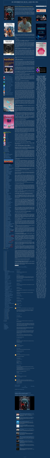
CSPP (38, 157)
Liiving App (43, 270)
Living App (45, 119)
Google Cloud (40, 157)
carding (44, 198)
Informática (38, 267)
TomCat (39, 248)
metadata (45, 113)
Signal (41, 232)
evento (37, 168)
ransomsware (43, 223)
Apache (43, 105)
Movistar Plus (38, 133)
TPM (38, 282)
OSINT (7, 192)
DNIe (43, 160)
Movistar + (42, 109)
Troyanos (41, 121)
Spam (40, 93)
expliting (39, 289)
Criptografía (43, 94)
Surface (43, 247)
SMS (39, 110)
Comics (41, 84)
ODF (42, 134)
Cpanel (40, 225)
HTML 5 (39, 210)
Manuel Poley (18, 365)
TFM (41, 233)
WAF (41, 179)
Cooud (42, 260)
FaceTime (41, 209)
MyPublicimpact (6, 326)
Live (45, 219)
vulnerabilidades (44, 152)
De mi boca (38, 261)
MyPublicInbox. (37, 274)
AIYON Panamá (6, 143)
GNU (39, 185)
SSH (36, 154)
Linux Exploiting (7, 227)
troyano (43, 144)
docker (40, 122)
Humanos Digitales (42, 166)
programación (44, 102)
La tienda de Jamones (7, 301)
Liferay (41, 270)
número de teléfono (39, 223)
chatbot (43, 130)
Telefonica (43, 197)
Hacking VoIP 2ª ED (8, 232)
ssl (45, 127)
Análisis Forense (8, 208)
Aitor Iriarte (18, 315)
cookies (41, 188)
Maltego (37, 220)
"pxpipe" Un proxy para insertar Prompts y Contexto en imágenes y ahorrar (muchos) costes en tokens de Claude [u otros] (27, 436)
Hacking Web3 (7, 176)
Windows (38, 84)
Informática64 (38, 152)
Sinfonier (42, 143)
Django (45, 226)
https (42, 122)
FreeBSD (39, 263)
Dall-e (44, 239)
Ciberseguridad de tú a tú (9, 180)
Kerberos (44, 210)
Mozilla (37, 204)
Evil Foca (37, 130)
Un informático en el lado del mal (25, 2)
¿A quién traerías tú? (7, 306)
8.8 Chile (6, 134)
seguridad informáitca (43, 207)
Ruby (45, 153)
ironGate (43, 292)
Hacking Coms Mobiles (8, 240)
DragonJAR (6, 133)
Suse (36, 233)
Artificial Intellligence (44, 257)
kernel (45, 162)
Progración (40, 277)
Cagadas (45, 216)
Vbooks (40, 179)
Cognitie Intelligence (43, 217)
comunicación (42, 235)
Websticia (43, 170)
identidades (39, 292)
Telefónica (44, 79)
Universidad (38, 87)
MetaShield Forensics (41, 220)
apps (41, 128)
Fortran (37, 263)
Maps (45, 210)
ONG (45, 166)
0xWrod (41, 255)
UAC (36, 124)
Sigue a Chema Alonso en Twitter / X (9, 85)
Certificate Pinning (42, 184)
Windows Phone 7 (40, 285)
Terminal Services (39, 128)
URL (40, 283)
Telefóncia (40, 282)
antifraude (42, 214)
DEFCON (44, 165)
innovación (41, 96)
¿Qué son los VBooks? (6, 153)
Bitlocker (45, 200)
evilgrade (43, 236)
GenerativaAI (38, 264)
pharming (37, 254)
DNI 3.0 (45, 260)
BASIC (37, 194)
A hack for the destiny (8, 210)
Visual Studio (40, 176)
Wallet (39, 198)
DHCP (45, 225)
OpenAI (37, 116)
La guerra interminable (7, 298)
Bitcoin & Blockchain (8, 213)
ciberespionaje (43, 106)
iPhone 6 (45, 236)
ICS (42, 185)
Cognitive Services (43, 95)
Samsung (41, 191)
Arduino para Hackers (8, 201)
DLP (44, 184)
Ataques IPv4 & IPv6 (8, 157)
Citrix (40, 119)
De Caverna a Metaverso (9, 179)
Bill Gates (41, 194)
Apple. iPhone (41, 257)
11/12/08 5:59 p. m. (19, 346)
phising (39, 254)
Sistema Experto (39, 280)
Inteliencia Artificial (44, 267)
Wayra (38, 117)
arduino (38, 151)
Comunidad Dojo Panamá (8, 142)
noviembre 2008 (7, 308)
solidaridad (41, 254)
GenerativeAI (38, 92)
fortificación (41, 110)
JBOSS (37, 228)
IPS (40, 241)
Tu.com (43, 146)
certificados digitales (39, 162)
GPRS (41, 111)
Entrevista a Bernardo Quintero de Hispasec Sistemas (24, 6)
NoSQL (42, 204)
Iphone (38, 83)
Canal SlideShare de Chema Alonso (9, 92)
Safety (44, 279)
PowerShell (38, 96)
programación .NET (39, 144)
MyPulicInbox (43, 274)
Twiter (43, 282)
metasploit (38, 94)
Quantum (40, 127)
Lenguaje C (44, 219)
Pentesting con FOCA (8, 226)
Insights (39, 267)
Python (43, 91)
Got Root (7, 216)
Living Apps (40, 108)
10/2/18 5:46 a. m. (19, 383)
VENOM (45, 283)
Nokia (39, 244)
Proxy (42, 127)
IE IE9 (45, 103)
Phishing (43, 98)
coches (37, 173)
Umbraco (42, 283)
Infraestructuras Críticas (8, 215)
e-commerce (41, 154)
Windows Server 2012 (8, 235)
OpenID (36, 276)
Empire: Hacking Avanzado (9, 198)
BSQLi (39, 165)
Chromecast (41, 239)
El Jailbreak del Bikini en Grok (23, 432)
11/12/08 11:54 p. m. (19, 373)
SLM (45, 175)
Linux (45, 83)
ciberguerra (38, 118)
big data (44, 93)
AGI (42, 255)
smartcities (40, 189)
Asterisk (43, 238)
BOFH (39, 194)
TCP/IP (45, 182)
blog (40, 106)
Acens (37, 216)
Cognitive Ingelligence (38, 195)
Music (45, 185)
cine (44, 134)
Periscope (38, 277)
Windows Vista (41, 99)
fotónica (41, 222)
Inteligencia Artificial (39, 78)
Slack (45, 232)
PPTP (37, 191)
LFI (45, 181)
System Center (39, 233)
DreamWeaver (44, 261)
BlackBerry (44, 194)
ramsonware (45, 295)
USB (38, 154)
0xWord (5, 324)
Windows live (42, 198)
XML (43, 213)
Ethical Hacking (8, 156)
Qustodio (43, 245)
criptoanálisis (42, 162)
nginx (36, 223)
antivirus (45, 150)
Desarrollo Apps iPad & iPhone (9, 237)
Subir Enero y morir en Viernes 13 (8, 297)
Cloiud (36, 260)
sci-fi (45, 159)
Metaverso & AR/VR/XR (8, 174)
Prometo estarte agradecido (8, 300)
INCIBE (39, 241)
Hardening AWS (8, 177)
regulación (40, 207)
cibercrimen (37, 98)
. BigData (37, 255)
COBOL (37, 239)
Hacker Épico (7, 234)
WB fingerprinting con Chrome (8, 293)
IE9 (39, 169)
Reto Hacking (44, 87)
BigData (44, 96)
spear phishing (39, 163)
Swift (44, 247)
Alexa (44, 140)
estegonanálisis (38, 222)
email (43, 188)
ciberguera (40, 235)
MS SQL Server (41, 135)
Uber (43, 233)
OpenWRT (42, 276)
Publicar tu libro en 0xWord (7, 131)
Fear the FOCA (6, 147)
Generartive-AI (44, 263)
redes (45, 91)
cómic (39, 138)
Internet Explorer (39, 97)
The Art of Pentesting (8, 173)
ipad (37, 103)
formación (38, 80)
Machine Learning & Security (9, 202)
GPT (37, 110)
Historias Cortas (8, 175)
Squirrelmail (41, 247)
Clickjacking (38, 181)
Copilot (40, 201)
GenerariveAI (42, 263)
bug (45, 92)
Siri (43, 143)
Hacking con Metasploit (8, 207)
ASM (37, 184)
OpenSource (42, 150)
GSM (44, 144)
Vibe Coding (38, 192)
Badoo (41, 258)
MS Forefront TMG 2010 (8, 245)
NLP (38, 244)
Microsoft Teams (38, 203)
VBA (43, 283)
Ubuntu (43, 115)
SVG (41, 279)
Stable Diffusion (44, 191)
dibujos (45, 130)
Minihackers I (7, 167)
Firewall (45, 131)
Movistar (41, 98)
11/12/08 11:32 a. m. (19, 281)
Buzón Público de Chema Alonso (8, 78)
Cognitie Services (39, 260)
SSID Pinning (37, 279)
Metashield (42, 149)
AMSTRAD (44, 156)
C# (43, 216)
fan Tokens (42, 124)
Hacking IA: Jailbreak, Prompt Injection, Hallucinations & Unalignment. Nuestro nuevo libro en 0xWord (23, 393)
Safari (36, 179)
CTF (39, 201)
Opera (44, 169)
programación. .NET (38, 295)
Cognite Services (39, 217)
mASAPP (39, 206)
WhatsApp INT (7, 178)
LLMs (41, 87)
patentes (37, 189)
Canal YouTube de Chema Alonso (8, 93)
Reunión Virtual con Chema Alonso (9, 77)
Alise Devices (39, 238)
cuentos (37, 159)
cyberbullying (44, 179)
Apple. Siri (38, 257)
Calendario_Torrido (41, 141)
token (38, 125)
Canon (38, 239)
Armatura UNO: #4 (8, 195)
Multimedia (38, 172)
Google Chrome (39, 109)
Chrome (38, 121)
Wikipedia (42, 213)
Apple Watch (39, 216)
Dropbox (37, 185)
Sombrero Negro (8, 183)
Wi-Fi (43, 192)
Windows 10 (44, 108)
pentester (40, 137)
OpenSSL (40, 178)
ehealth (41, 173)
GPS (39, 112)
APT (40, 125)
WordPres (40, 286)
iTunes (37, 292)
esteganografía (38, 131)
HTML (37, 143)
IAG (40, 210)
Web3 (42, 93)
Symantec (37, 248)
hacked (41, 118)
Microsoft (38, 91)
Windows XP (43, 117)
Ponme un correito (7, 305)
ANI (45, 255)
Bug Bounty (7, 189)
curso (37, 138)
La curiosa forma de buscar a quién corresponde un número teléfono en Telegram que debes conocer (26, 421)
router (45, 223)
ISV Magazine (43, 241)
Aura (44, 90)
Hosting (37, 219)
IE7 (44, 181)
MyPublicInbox (6, 325)
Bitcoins (37, 105)
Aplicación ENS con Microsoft (9, 239)
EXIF (45, 239)
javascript (40, 117)
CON (42, 103)
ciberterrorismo (44, 176)
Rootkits (40, 182)
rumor (42, 296)
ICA (45, 190)
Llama (39, 130)
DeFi (45, 165)
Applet (41, 216)
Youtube (38, 102)
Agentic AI (37, 165)
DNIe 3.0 (39, 209)
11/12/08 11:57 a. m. (19, 285)
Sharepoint (38, 176)
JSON (40, 219)
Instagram (41, 134)
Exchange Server (38, 146)
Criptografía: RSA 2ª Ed (8, 230)
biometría (39, 124)
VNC (45, 248)
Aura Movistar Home (38, 258)
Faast (42, 119)
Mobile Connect (43, 171)
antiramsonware (44, 286)
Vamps (37, 213)
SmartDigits (45, 280)
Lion (43, 185)
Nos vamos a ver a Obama (8, 302)
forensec (45, 289)
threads (43, 254)
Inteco (41, 267)
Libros (42, 79)
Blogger (44, 154)
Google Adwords (44, 264)
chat (44, 143)
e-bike (36, 236)
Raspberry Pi (7, 191)
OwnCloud (44, 276)
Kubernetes (7, 182)
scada (41, 156)
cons (45, 109)
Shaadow (37, 232)
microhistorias (38, 119)
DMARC (37, 209)
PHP (37, 113)
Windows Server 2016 (8, 214)
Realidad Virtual (40, 175)
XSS (39, 103)
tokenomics (40, 105)
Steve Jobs (41, 170)
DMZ (40, 181)
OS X (42, 169)
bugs (45, 98)
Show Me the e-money (8, 193)
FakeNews (42, 131)
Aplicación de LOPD (8, 246)
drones (40, 156)
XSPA (45, 192)
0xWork (39, 255)
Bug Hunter (7, 164)
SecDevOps (38, 170)
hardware (42, 100)
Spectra (45, 86)
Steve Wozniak (42, 182)
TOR (41, 130)
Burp (45, 238)
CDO (42, 137)
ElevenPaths (41, 80)
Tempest (45, 172)
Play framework (38, 245)
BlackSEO (37, 141)
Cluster (7, 220)
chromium (37, 235)
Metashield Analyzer (43, 229)
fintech (41, 289)
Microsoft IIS (44, 220)
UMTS (37, 198)
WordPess (37, 286)
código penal (39, 251)
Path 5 (43, 153)
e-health (39, 173)
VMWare (45, 233)
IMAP (37, 241)
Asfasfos (18, 344)
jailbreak (42, 112)
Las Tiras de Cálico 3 (8, 172)
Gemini (44, 110)
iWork (37, 206)
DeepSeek (45, 137)
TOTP (44, 135)
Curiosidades (43, 76)
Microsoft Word (42, 203)
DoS (41, 181)
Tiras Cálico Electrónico (9, 199)
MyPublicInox (40, 274)
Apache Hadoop (41, 200)
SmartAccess (42, 280)
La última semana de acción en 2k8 (9, 294)
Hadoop (43, 190)
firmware (43, 289)
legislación (37, 137)
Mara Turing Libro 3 (8, 186)
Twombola (37, 283)
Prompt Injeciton (43, 277)
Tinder (45, 197)
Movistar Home (43, 97)
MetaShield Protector (39, 132)
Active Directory (41, 140)
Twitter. (45, 282)
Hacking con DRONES (8, 211)
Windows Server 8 (44, 285)
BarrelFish (43, 258)
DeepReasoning (38, 190)
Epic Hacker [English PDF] (9, 224)
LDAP (37, 125)
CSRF (45, 163)
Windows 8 (40, 116)
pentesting (38, 77)
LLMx (37, 270)
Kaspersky (40, 228)
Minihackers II (7, 166)
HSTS (41, 190)
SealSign (42, 172)
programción (42, 295)
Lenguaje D (39, 270)
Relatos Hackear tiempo (8, 185)
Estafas (40, 91)
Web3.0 (39, 213)
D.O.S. (41, 165)
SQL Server (39, 114)
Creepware (43, 225)
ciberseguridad (44, 78)
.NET (43, 111)
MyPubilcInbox (40, 204)
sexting (37, 163)
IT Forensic (6, 138)
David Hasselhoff (40, 168)
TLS (40, 197)
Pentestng (45, 244)
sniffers (41, 152)
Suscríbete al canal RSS (7, 91)
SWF (42, 279)
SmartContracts (44, 114)
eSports (41, 236)
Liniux (45, 270)
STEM (39, 279)
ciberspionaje (38, 188)
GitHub (45, 147)
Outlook (40, 172)
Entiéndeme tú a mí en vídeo (8, 290)
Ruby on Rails (44, 178)
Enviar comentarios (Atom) (21, 389)
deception (44, 214)
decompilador (42, 251)
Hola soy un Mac (7, 304)
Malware (44, 81)
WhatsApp (41, 90)
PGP (41, 153)
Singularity (43, 232)
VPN (43, 138)
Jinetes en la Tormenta (8, 188)
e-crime (43, 116)
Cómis (43, 260)
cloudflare (38, 122)
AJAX (44, 255)
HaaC (41, 185)
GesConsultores (41, 264)
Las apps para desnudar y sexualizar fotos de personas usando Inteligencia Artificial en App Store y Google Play (27, 413)
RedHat (43, 175)
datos (41, 138)
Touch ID (41, 248)
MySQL (39, 113)
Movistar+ (43, 132)
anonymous (44, 187)
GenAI (40, 83)
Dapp (37, 226)
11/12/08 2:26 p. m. (19, 305)
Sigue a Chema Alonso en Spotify (8, 84)
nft (42, 133)
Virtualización (41, 192)
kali (45, 115)
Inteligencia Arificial (38, 242)
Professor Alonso (6, 148)
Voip (44, 138)
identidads (41, 292)
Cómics (42, 89)
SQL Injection (42, 92)
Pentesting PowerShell (8, 221)
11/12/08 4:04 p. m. (19, 342)
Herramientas (38, 100)
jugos (45, 292)
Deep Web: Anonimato (8, 219)
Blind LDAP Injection (43, 125)
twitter (38, 93)
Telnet (42, 282)
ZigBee (41, 286)
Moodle (44, 203)
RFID (37, 175)
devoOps (44, 251)
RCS (45, 245)
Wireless (38, 115)
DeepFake (43, 201)
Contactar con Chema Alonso (8, 76)
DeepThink (43, 226)
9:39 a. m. (25, 266)
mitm (41, 94)
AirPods (39, 200)
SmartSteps (38, 247)
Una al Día (7, 243)
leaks (43, 173)
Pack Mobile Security (6, 150)
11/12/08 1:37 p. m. (19, 301)
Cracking (44, 112)
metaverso (44, 122)
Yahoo (40, 147)
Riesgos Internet (8, 204)
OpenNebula (39, 276)
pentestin (42, 206)
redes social (41, 296)
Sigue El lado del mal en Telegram (8, 79)
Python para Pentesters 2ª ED (9, 223)
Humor (45, 80)
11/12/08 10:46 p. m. (19, 363)
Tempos (40, 86)
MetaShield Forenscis (39, 229)
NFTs (41, 133)
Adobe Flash (43, 189)
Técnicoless (43, 121)
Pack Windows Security (6, 151)
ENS (37, 153)
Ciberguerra (7, 170)
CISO (41, 160)
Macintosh (45, 228)
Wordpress (42, 113)
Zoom (39, 214)
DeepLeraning (41, 261)
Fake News (45, 124)
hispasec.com (30, 69)
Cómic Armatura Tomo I (8, 205)
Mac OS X (40, 115)
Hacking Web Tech (8, 217)
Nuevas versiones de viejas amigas (9, 307)
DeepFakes (40, 102)
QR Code (45, 204)
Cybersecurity (44, 151)
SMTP (39, 191)
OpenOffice (39, 150)
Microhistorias (7, 233)
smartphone (44, 128)
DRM (42, 239)
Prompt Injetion (41, 245)
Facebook (39, 89)
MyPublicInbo (41, 273)
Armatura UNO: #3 (8, 196)
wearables (45, 254)
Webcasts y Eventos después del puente (9, 303)
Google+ (44, 209)
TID (45, 132)
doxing (37, 156)
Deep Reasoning (44, 168)
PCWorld (44, 118)
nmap (44, 188)
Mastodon (37, 182)
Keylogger (45, 242)
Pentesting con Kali (8, 154)
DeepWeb (38, 171)
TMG (36, 282)
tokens (41, 103)
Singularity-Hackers (6, 327)
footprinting (38, 135)
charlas (41, 81)
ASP (37, 200)
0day (41, 151)
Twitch (44, 248)
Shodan (38, 112)
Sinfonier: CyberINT (8, 218)
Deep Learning (39, 226)
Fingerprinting (44, 84)
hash (42, 222)
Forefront (41, 171)
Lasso (41, 219)
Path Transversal (42, 244)
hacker (42, 147)
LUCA (39, 90)
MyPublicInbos (43, 273)
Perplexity (45, 141)
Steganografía (38, 197)
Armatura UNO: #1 (8, 197)
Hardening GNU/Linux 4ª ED (9, 229)
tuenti (39, 151)
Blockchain (38, 95)
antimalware (38, 111)
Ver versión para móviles (24, 387)
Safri (45, 279)
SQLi (39, 143)
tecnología (43, 163)
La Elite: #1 (7, 194)
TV (38, 179)
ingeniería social (42, 159)
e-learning (39, 236)
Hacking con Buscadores (8, 242)
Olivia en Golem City (9, 169)
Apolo (41, 238)
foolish (39, 159)
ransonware (38, 296)
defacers (45, 235)
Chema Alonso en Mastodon (7, 86)
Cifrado (44, 99)
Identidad (42, 83)
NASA (45, 274)
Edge (38, 169)
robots (44, 127)
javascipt (45, 222)
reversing (38, 140)
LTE (41, 228)
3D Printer (38, 160)
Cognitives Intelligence (43, 195)
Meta (40, 169)
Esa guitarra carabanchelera (8, 299)
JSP (41, 210)
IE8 (38, 219)
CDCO (37, 201)
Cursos (38, 81)
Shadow (39, 232)
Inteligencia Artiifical (42, 242)
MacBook (38, 178)
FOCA (42, 86)
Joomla (39, 149)
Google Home (38, 166)
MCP (42, 228)
